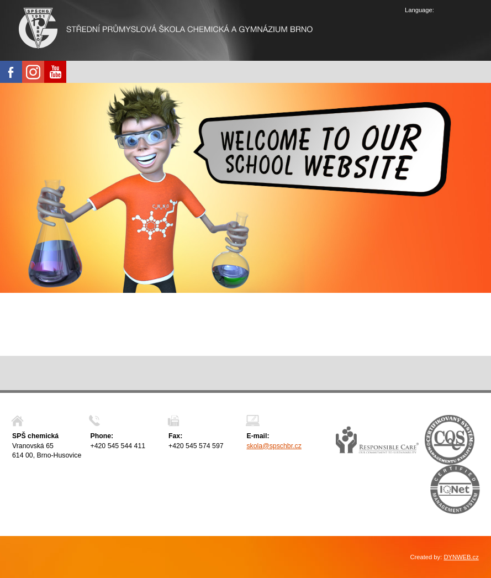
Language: (419, 10)
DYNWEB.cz (461, 557)
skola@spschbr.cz (273, 446)
